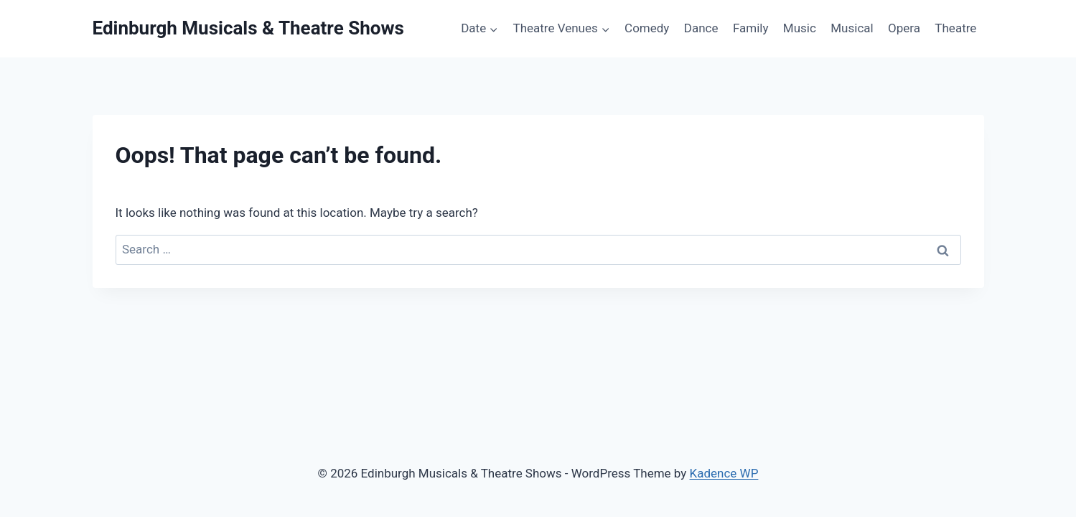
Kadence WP (724, 473)
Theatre (955, 28)
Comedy (646, 28)
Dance (701, 28)
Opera (904, 28)
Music (799, 28)
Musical (852, 28)
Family (751, 28)
